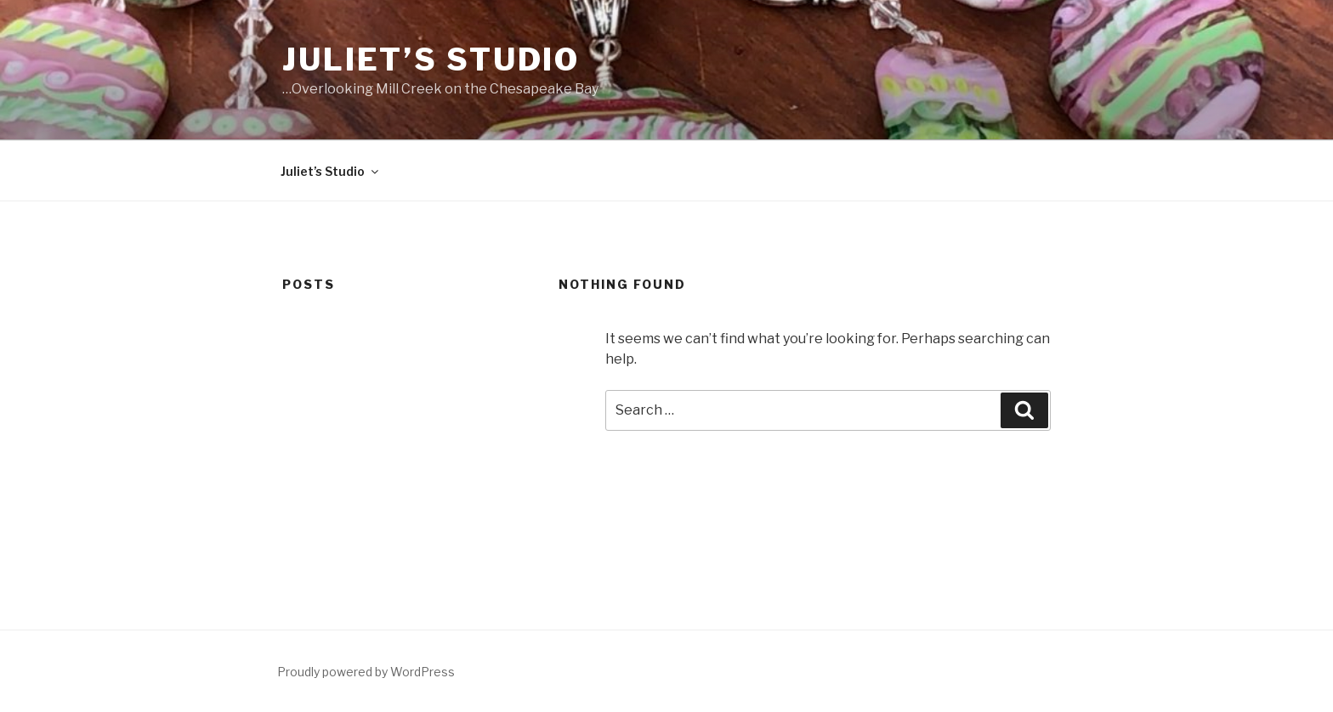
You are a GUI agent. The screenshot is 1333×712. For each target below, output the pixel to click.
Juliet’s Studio (431, 59)
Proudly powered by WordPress (366, 671)
